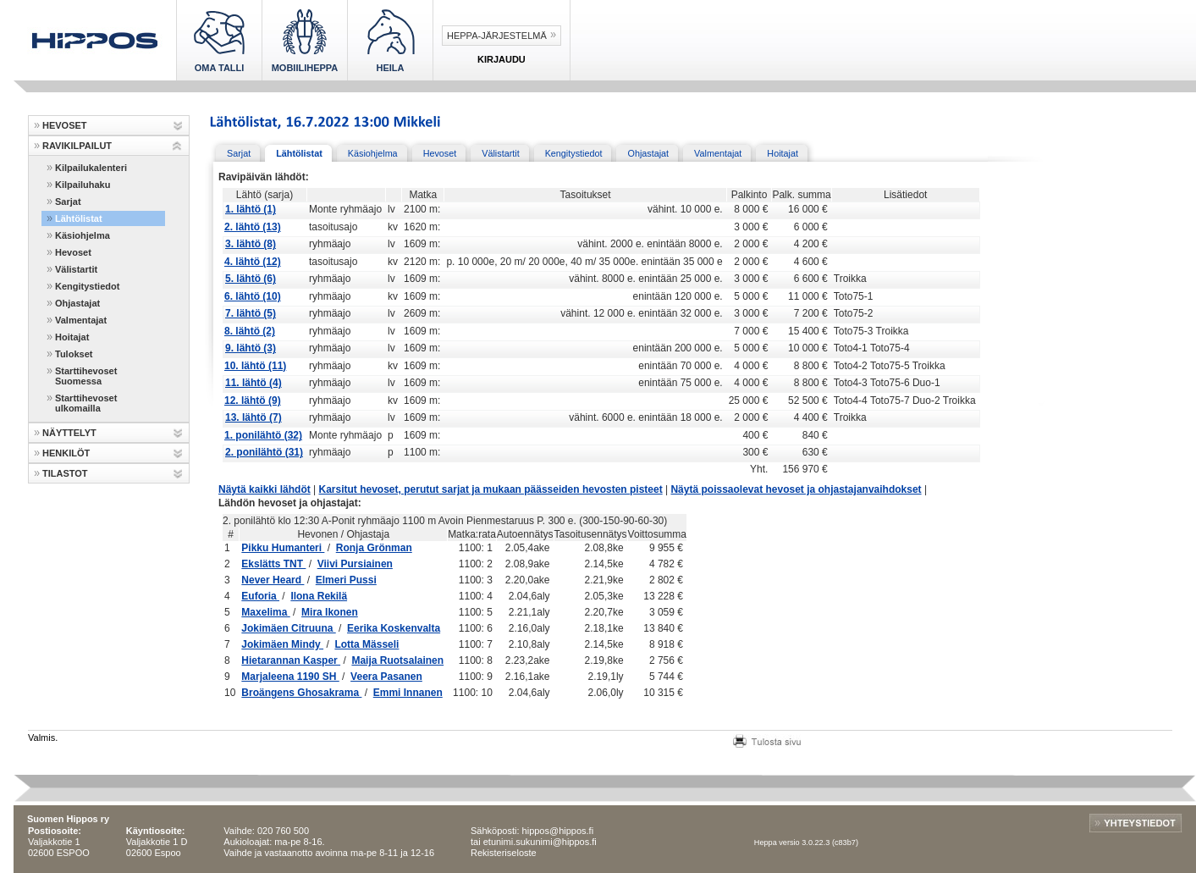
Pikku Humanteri (282, 548)
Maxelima (265, 612)
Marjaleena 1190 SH (290, 676)
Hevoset (73, 252)
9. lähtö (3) (250, 348)
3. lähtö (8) (250, 244)
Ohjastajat (77, 303)
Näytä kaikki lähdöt (264, 489)
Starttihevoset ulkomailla (86, 403)
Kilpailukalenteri (91, 168)
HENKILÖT (66, 453)
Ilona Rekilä (318, 596)
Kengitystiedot (87, 286)
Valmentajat (81, 320)
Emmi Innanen (408, 693)
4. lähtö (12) (252, 262)
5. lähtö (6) (250, 279)
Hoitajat (72, 337)
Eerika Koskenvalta (393, 628)
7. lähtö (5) (250, 313)
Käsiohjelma (82, 235)
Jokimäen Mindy (282, 644)
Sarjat (68, 201)
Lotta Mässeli (366, 644)
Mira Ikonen (329, 612)
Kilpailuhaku (82, 185)
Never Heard (272, 580)
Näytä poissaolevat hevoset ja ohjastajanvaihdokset (795, 489)
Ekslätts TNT (273, 564)
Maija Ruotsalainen (397, 660)
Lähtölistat (78, 218)
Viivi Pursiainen (355, 564)
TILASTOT (65, 473)
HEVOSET (64, 125)
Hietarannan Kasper (290, 660)
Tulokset (73, 354)
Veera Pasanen (386, 676)
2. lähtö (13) (252, 227)
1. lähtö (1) (250, 209)
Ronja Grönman (374, 548)
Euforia (260, 596)
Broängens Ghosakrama (301, 693)
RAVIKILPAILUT (77, 146)
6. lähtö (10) (252, 296)
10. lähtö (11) (255, 366)
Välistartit (76, 269)
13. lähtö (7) (253, 417)
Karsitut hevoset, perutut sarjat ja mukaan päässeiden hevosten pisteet (491, 489)
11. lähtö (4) (253, 383)
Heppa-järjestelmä (497, 35)
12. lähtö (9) (252, 400)
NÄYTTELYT (69, 433)
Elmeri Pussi (346, 580)
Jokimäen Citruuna (288, 628)
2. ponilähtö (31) (264, 452)
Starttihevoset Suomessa (86, 376)
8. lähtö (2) (249, 331)
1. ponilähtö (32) (263, 435)
